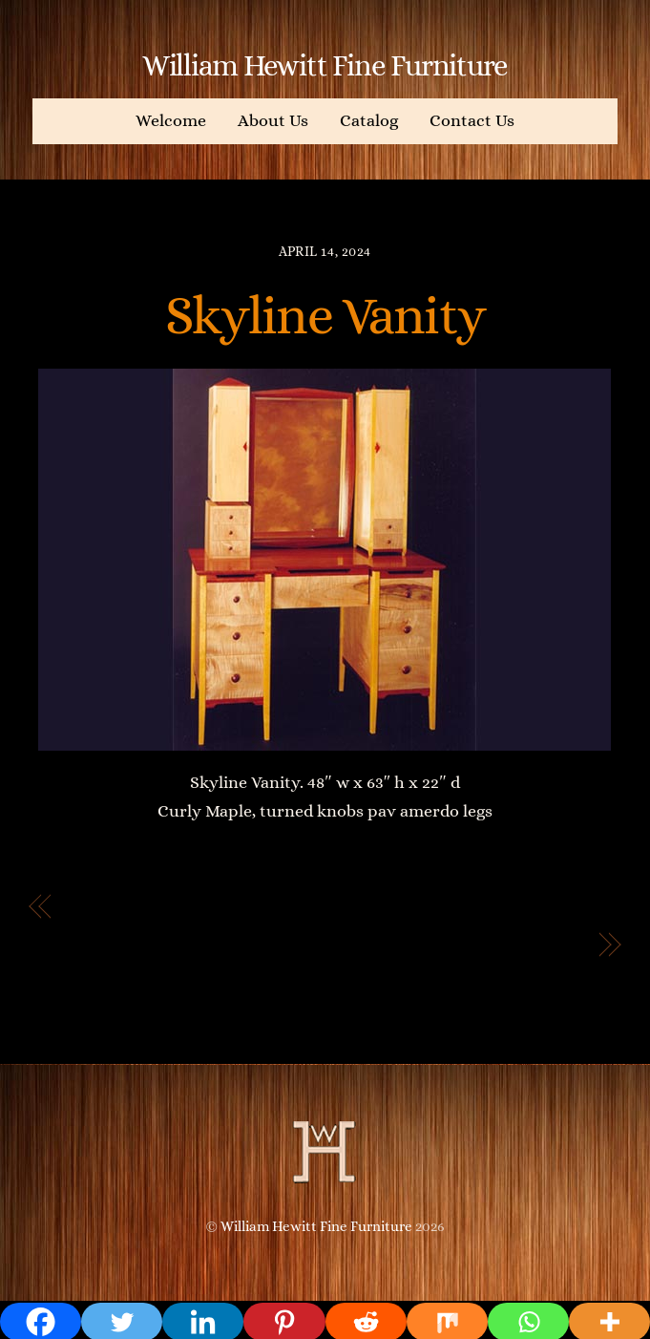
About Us (273, 120)
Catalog (369, 120)
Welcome (171, 120)
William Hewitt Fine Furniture (316, 1226)
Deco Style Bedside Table (181, 907)
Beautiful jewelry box (485, 945)
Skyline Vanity (325, 315)
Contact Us (472, 120)
